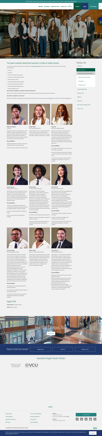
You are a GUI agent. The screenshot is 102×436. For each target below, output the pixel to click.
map (68, 422)
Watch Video (51, 339)
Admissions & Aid (55, 6)
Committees (81, 86)
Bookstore (79, 71)
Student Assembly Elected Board (85, 79)
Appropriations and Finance (84, 83)
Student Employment (34, 422)
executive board (36, 72)
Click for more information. (70, 1)
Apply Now (40, 355)
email (51, 104)
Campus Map (33, 425)
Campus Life (63, 6)
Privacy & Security (9, 433)
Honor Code (80, 114)
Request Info (85, 355)
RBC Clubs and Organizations (84, 110)
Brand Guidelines (34, 428)
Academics (46, 6)
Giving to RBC (9, 419)
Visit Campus (93, 6)
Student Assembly (27, 63)
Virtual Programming (82, 95)
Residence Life (80, 98)
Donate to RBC (86, 420)
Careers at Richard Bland (35, 419)
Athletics (79, 102)
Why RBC (40, 6)
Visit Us (63, 355)
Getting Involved (82, 90)
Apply (84, 6)
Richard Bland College (12, 6)
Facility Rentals (9, 422)
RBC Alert (8, 428)
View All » (50, 412)
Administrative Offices (11, 425)
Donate (77, 6)
